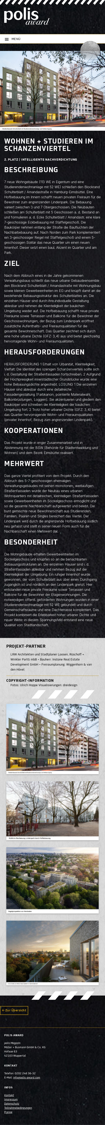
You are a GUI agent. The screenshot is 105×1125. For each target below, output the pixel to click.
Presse (8, 1112)
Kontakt (9, 1095)
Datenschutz (11, 1103)
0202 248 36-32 (25, 1073)
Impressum (11, 1099)
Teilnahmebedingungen (18, 1108)
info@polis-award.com (26, 1077)
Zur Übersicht (15, 1010)
